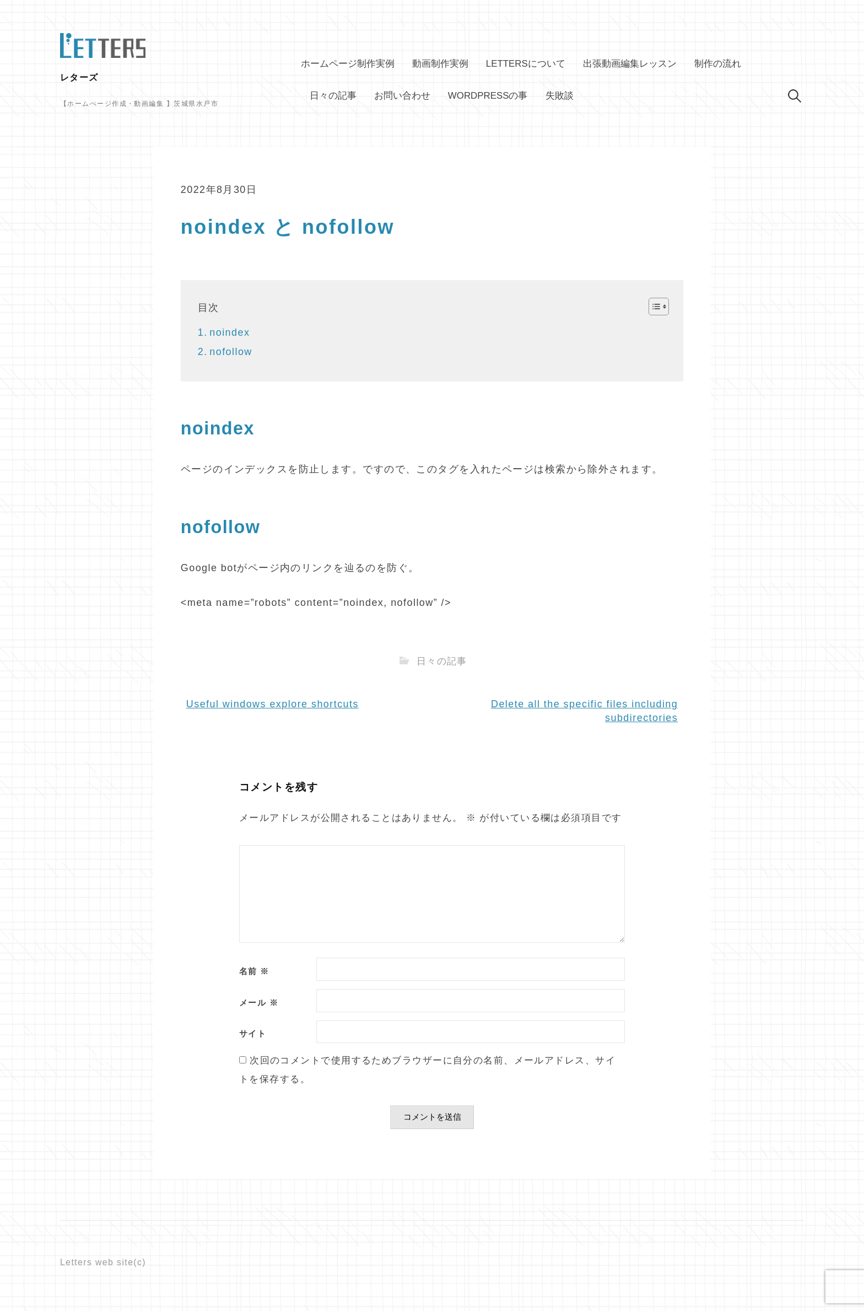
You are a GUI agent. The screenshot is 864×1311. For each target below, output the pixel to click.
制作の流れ (717, 63)
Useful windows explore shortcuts (272, 704)
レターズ (79, 77)
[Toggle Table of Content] (653, 306)
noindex (229, 332)
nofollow (230, 351)
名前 (254, 972)
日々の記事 (333, 95)
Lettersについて (525, 63)
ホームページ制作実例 (348, 63)
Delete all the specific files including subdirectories (584, 711)
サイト (252, 1034)
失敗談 (560, 95)
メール (258, 1003)
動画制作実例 (440, 63)
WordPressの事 (488, 95)
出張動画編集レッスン (630, 63)
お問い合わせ (402, 95)
